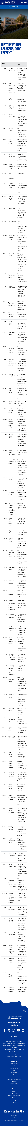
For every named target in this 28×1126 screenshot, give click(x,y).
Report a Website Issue (14, 1117)
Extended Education (14, 1051)
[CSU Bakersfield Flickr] (23, 1031)
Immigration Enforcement (14, 1095)
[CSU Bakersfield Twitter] (8, 1031)
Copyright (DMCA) (14, 1093)
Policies (14, 1098)
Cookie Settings (14, 1115)
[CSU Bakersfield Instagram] (13, 1031)
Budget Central (14, 1063)
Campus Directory (14, 1066)
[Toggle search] (22, 2)
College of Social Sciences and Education (14, 1049)
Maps (14, 1075)
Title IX (14, 1102)
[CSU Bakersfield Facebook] (4, 1031)
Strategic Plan (14, 1081)
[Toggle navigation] (25, 2)
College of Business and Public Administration (14, 1043)
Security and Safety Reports (14, 1079)
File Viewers (14, 1072)
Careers (14, 1070)
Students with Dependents (14, 1056)
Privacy (14, 1100)
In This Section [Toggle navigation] (13, 7)
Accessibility (14, 1091)
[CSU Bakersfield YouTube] (18, 1031)
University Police (14, 1083)
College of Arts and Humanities (14, 1041)
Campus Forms (14, 1068)
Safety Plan (14, 1077)
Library (14, 1054)
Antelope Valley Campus (14, 1039)
